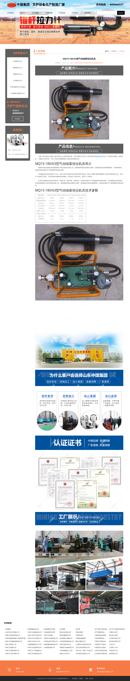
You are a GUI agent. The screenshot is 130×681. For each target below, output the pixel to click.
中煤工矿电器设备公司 (35, 647)
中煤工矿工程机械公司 (35, 650)
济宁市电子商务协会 (101, 629)
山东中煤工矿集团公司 (12, 632)
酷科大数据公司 (81, 641)
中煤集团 (8, 629)
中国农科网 (79, 635)
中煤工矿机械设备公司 (35, 632)
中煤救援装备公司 (33, 629)
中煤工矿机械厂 (49, 635)
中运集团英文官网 (49, 632)
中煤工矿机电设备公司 (35, 653)
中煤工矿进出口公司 (34, 641)
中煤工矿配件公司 (10, 644)
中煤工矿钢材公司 (10, 647)
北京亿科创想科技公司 (83, 647)
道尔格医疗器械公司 (66, 638)
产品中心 (22, 13)
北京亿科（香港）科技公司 (84, 650)
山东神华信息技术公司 (83, 653)
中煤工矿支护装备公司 (35, 638)
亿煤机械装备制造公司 (51, 644)
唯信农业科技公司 (65, 632)
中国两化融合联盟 (100, 635)
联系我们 (88, 13)
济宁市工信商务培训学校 (117, 629)
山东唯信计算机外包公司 (83, 644)
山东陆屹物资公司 (49, 647)
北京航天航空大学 (115, 638)
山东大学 (112, 644)
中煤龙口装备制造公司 (51, 638)
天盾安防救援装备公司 (67, 641)
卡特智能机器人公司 (66, 650)
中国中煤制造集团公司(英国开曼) (15, 638)
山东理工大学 (113, 647)
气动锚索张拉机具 (88, 63)
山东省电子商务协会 (101, 653)
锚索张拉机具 (79, 63)
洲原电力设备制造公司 (67, 647)
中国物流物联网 (81, 638)
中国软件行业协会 (100, 647)
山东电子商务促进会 (101, 650)
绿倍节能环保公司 (65, 644)
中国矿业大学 (113, 632)
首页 (107, 51)
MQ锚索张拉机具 (98, 63)
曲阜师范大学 (113, 653)
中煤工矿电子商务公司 (12, 653)
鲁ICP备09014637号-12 (63, 672)
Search (121, 13)
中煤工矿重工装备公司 (35, 635)
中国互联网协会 (100, 638)
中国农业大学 (113, 650)
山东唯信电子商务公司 (51, 641)
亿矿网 (78, 629)
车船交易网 (79, 632)
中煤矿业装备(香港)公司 (12, 635)
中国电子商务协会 (100, 641)
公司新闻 (49, 13)
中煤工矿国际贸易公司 (12, 650)
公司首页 (10, 13)
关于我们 (35, 13)
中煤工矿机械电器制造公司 (13, 641)
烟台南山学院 (113, 635)
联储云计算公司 (65, 653)
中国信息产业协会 (100, 644)
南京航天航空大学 (115, 641)
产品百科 (62, 13)
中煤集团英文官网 (49, 629)
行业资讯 (75, 13)
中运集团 (62, 629)
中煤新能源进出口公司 (35, 644)
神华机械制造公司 (65, 635)
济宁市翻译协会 (100, 632)
